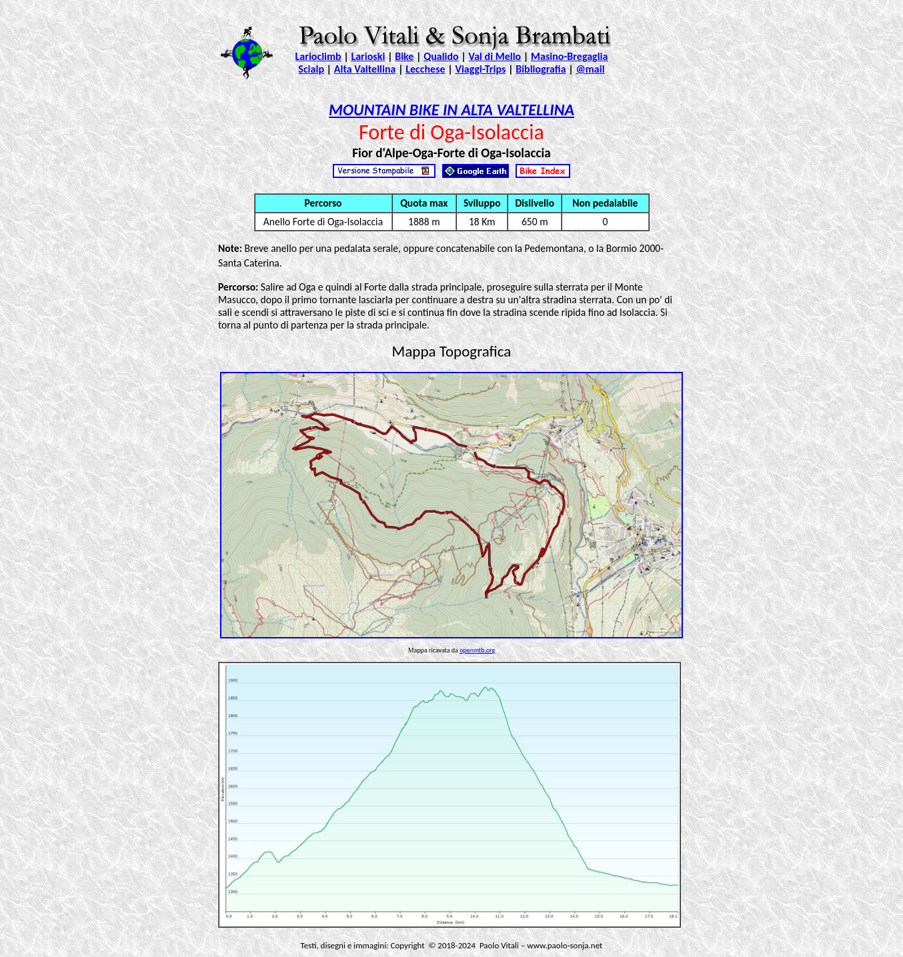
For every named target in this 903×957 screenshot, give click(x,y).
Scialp (311, 69)
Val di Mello (495, 56)
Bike (404, 56)
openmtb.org (477, 650)
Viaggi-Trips (480, 69)
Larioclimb (318, 56)
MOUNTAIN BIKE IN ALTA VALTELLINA (451, 109)
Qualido (441, 56)
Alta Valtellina (365, 69)
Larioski (368, 56)
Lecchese (425, 69)
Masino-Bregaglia (569, 56)
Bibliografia (541, 69)
